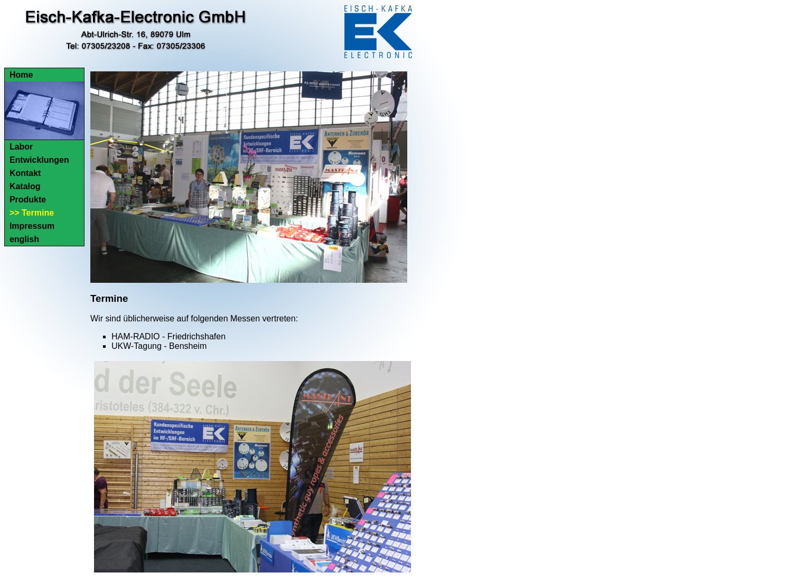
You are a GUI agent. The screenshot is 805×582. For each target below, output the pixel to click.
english (24, 239)
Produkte (28, 199)
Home (21, 74)
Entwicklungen (39, 159)
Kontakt (25, 173)
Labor (21, 146)
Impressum (32, 225)
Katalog (25, 186)
